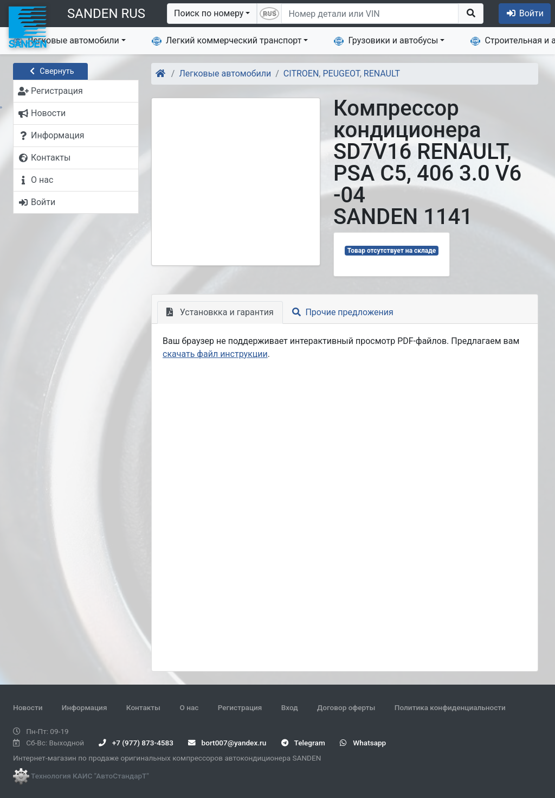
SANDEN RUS (106, 13)
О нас (188, 707)
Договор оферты (346, 707)
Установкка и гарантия (220, 312)
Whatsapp (363, 742)
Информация (84, 707)
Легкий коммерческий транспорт (226, 40)
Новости (27, 707)
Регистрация (240, 707)
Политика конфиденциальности (450, 707)
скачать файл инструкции (215, 354)
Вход (289, 707)
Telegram (303, 742)
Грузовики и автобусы (386, 40)
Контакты (143, 707)
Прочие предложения (342, 312)
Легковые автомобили (66, 40)
